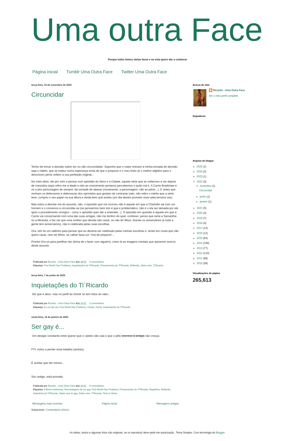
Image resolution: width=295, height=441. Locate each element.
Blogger (220, 432)
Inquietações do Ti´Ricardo (69, 285)
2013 (200, 248)
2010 (200, 263)
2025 (200, 166)
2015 (200, 238)
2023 (200, 176)
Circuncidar (47, 94)
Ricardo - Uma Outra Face (229, 90)
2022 (200, 181)
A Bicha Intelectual (53, 389)
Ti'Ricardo (158, 265)
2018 (200, 223)
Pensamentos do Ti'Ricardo (114, 265)
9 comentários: (97, 385)
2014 (200, 243)
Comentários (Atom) (57, 409)
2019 (200, 218)
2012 (200, 253)
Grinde (90, 307)
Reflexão (134, 265)
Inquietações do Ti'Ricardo (85, 265)
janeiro (204, 201)
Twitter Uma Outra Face (144, 71)
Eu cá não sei (51, 307)
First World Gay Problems (57, 265)
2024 (200, 171)
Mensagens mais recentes (47, 403)
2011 (200, 258)
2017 (200, 228)
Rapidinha (154, 389)
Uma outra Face (147, 30)
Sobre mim (146, 265)
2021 (200, 208)
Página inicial (45, 71)
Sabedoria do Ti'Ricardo (45, 393)
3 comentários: (97, 261)
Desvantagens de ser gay (77, 389)
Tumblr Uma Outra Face (89, 71)
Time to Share (110, 393)
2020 (200, 212)
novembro (206, 185)
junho (203, 196)
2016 (200, 233)
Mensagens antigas (167, 403)
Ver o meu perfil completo (223, 95)
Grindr (99, 307)
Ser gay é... (47, 326)
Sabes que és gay (68, 393)
